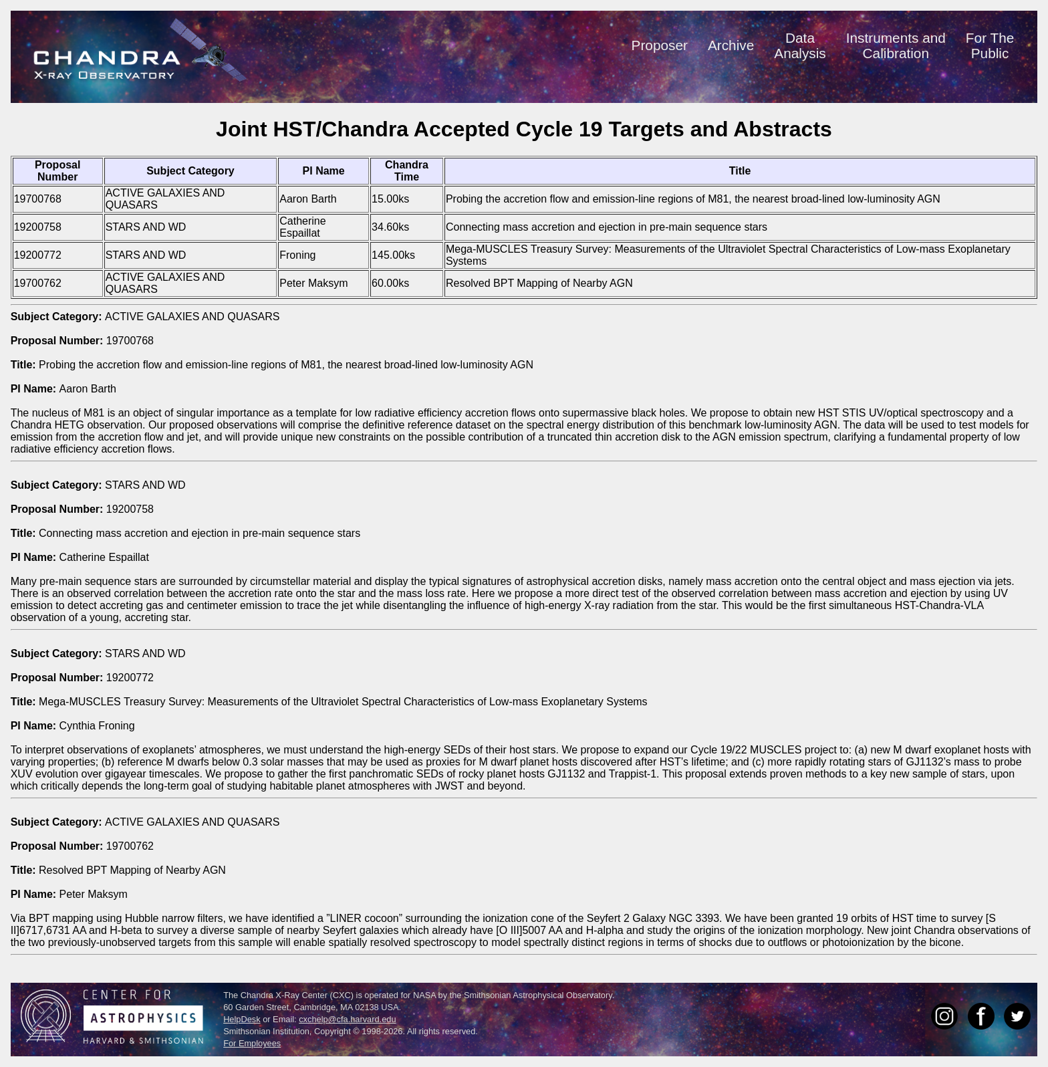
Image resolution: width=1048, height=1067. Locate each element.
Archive (731, 45)
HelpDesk (241, 1019)
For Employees (252, 1043)
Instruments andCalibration (896, 45)
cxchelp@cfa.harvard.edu (347, 1019)
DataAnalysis (799, 45)
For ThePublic (990, 45)
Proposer (660, 45)
